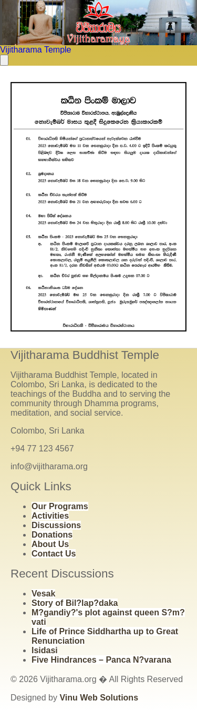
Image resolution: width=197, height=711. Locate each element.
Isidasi (45, 650)
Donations (52, 534)
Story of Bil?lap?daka (75, 603)
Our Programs (60, 506)
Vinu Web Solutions (98, 697)
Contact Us (54, 553)
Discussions (56, 525)
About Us (50, 544)
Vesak (43, 593)
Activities (50, 515)
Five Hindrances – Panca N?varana (101, 659)
